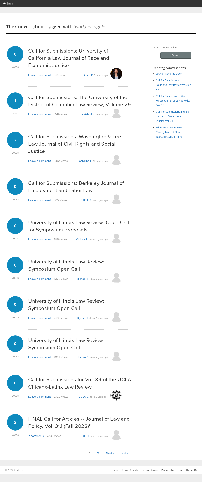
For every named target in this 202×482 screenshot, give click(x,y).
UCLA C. (84, 397)
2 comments (36, 436)
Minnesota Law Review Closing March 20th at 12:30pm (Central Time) (169, 132)
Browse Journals (130, 470)
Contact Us (191, 470)
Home (115, 470)
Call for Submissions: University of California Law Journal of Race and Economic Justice (68, 58)
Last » (124, 453)
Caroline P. (85, 161)
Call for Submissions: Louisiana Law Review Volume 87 (173, 84)
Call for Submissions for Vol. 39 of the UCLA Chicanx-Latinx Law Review (79, 383)
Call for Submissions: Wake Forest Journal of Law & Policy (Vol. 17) (173, 100)
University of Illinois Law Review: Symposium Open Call (66, 265)
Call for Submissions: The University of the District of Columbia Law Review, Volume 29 (79, 100)
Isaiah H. (87, 114)
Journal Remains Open (169, 73)
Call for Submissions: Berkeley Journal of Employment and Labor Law (76, 186)
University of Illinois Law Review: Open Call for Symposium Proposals (78, 226)
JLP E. (86, 436)
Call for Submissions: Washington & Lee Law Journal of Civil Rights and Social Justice (74, 143)
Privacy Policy (167, 470)
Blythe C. (82, 318)
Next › (110, 453)
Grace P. (88, 75)
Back (8, 3)
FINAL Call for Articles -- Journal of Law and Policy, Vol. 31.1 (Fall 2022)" (79, 422)
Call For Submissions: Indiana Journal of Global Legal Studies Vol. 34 (173, 116)
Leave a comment (39, 75)
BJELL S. (86, 200)
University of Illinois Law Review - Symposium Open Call (67, 343)
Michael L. (82, 239)
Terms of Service (150, 470)
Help (180, 470)
